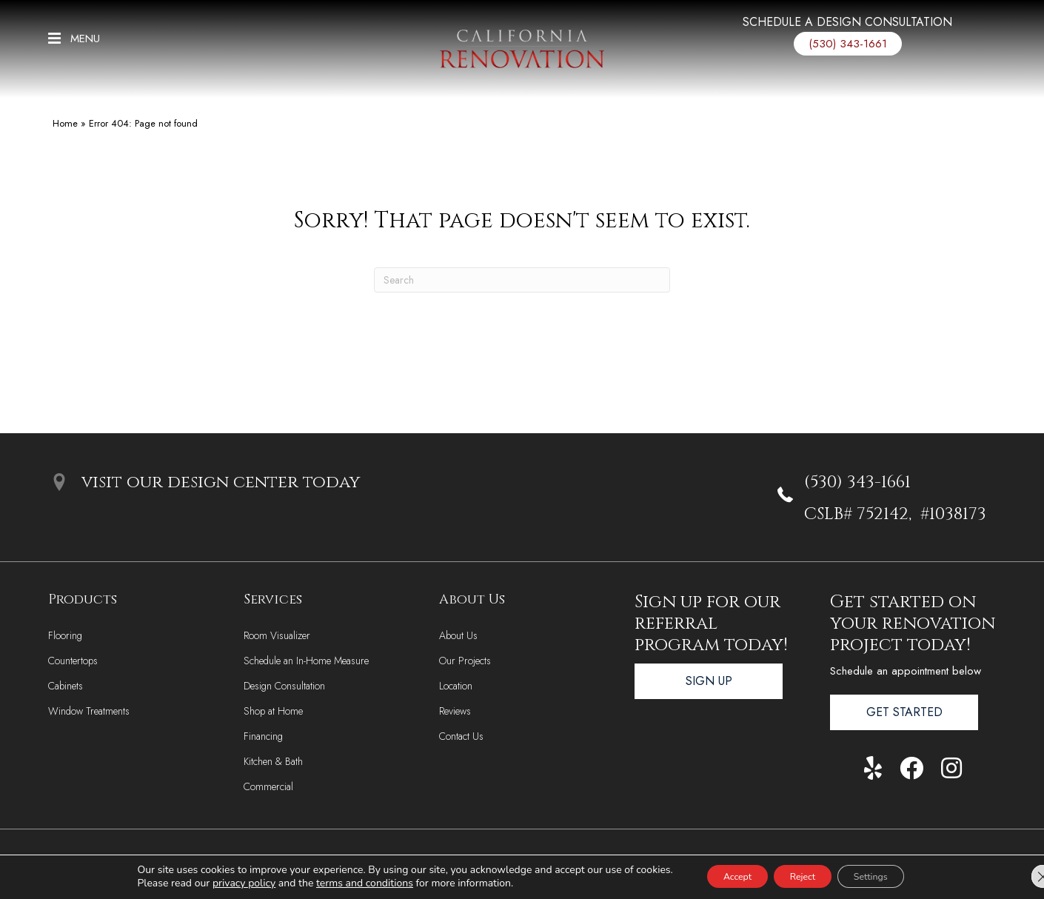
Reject (802, 876)
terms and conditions (340, 882)
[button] (74, 37)
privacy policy (220, 882)
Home (65, 123)
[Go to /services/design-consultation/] (848, 25)
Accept (721, 876)
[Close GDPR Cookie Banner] (1020, 876)
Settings (886, 876)
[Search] (522, 280)
